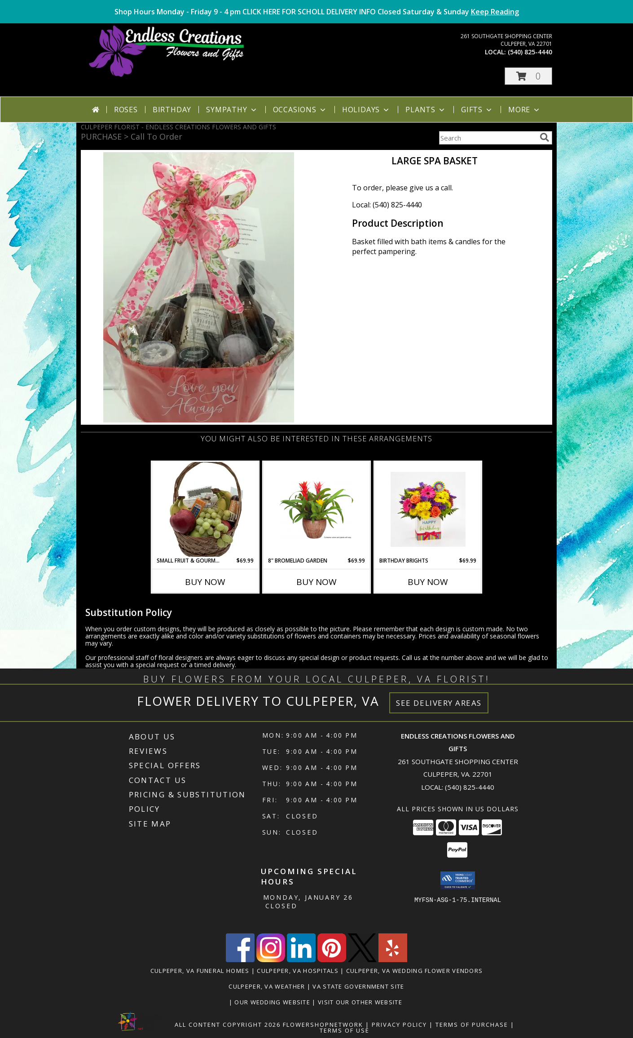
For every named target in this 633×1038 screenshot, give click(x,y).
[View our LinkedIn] (301, 959)
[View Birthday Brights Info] (428, 509)
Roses (126, 109)
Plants (425, 109)
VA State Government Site (358, 986)
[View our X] (362, 959)
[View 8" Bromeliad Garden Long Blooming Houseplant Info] (316, 509)
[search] (544, 137)
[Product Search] (488, 138)
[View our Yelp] (392, 959)
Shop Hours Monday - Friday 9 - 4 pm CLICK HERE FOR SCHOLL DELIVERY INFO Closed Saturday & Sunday (316, 12)
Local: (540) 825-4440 (387, 205)
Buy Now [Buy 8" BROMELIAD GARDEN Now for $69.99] (316, 582)
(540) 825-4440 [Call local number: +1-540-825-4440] (530, 52)
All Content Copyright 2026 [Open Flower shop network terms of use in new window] (228, 1024)
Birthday (172, 109)
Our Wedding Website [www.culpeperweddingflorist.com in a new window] (273, 1002)
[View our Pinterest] (331, 959)
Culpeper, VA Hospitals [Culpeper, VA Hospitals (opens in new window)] (297, 971)
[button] (528, 76)
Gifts (477, 109)
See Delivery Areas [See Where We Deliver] (439, 703)
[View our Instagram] (270, 959)
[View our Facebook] (240, 959)
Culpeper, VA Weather (267, 986)
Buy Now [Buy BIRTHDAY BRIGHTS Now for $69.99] (428, 582)
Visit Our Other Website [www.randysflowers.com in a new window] (361, 1002)
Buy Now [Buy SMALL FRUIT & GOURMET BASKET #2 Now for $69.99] (205, 582)
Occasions (300, 109)
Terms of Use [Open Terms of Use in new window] (344, 1030)
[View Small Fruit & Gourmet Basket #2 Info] (205, 509)
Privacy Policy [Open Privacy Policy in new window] (399, 1024)
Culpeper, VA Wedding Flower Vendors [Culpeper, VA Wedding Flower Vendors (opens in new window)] (414, 971)
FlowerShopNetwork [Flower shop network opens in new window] (323, 1024)
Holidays (366, 109)
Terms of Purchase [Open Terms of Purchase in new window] (471, 1024)
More (524, 109)
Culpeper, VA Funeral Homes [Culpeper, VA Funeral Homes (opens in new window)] (200, 971)
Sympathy (232, 109)
